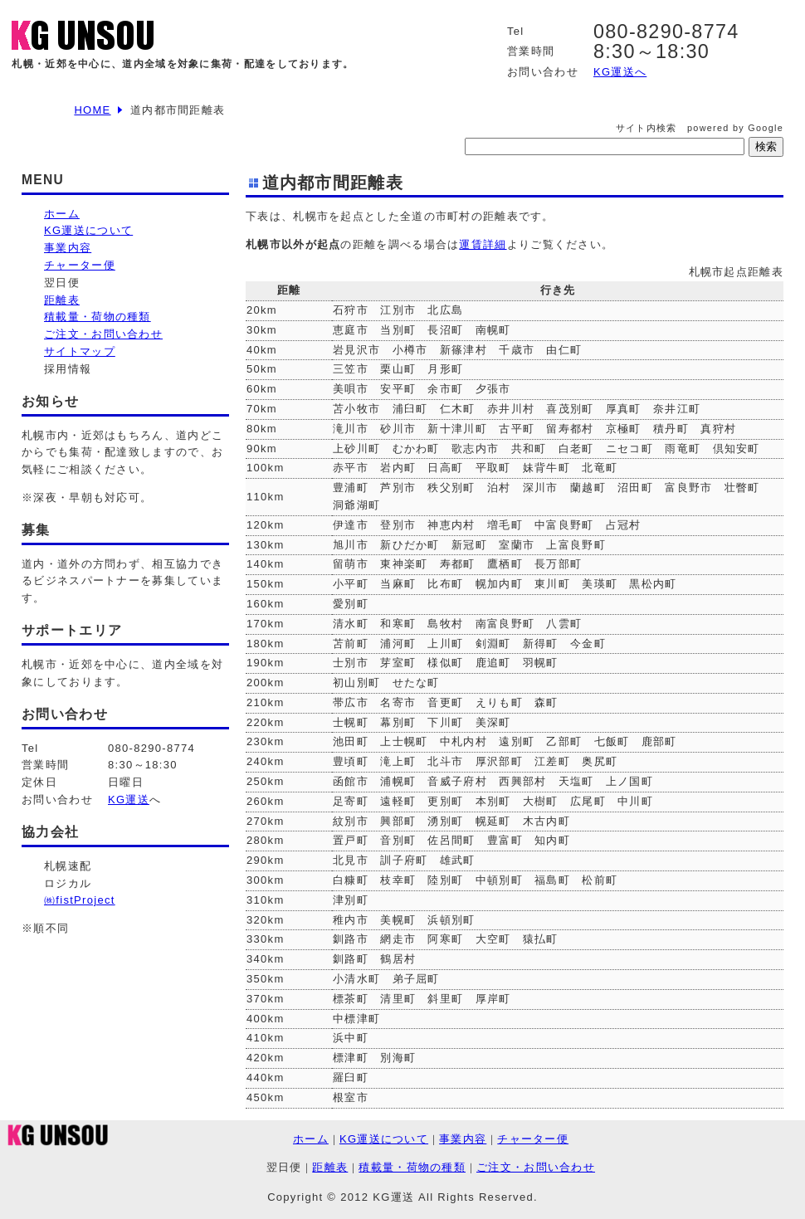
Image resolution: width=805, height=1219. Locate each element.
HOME (92, 110)
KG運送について (88, 230)
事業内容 (67, 247)
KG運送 (128, 799)
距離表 (62, 300)
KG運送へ (619, 72)
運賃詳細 (482, 244)
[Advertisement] (105, 1031)
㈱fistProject (79, 900)
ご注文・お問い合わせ (103, 334)
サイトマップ (79, 351)
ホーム (62, 213)
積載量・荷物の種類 (97, 316)
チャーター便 (79, 265)
